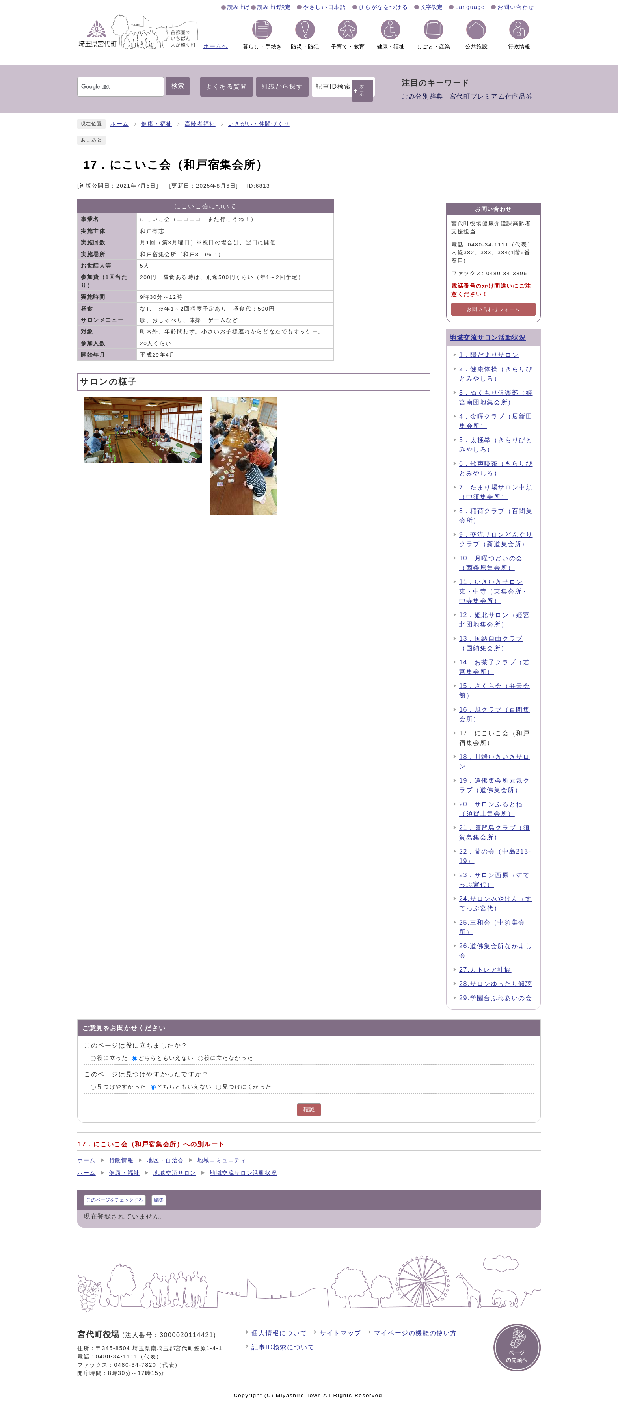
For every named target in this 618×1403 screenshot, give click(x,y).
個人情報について (279, 1333)
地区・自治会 (165, 1160)
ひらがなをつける (383, 7)
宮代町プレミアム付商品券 (491, 96)
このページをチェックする (114, 1200)
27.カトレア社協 (485, 969)
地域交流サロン (174, 1173)
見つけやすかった (121, 1087)
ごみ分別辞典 (422, 96)
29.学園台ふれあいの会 (495, 998)
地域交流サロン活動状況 (488, 337)
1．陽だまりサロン (489, 355)
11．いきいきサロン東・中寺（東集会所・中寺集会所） (494, 591)
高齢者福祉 (200, 124)
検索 (177, 85)
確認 (309, 1110)
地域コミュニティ (222, 1160)
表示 (362, 90)
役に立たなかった (228, 1058)
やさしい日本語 (324, 7)
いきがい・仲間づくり (259, 124)
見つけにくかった (247, 1087)
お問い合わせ (515, 7)
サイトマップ (340, 1333)
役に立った (112, 1058)
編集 (159, 1200)
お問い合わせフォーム (493, 309)
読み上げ (238, 7)
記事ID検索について (283, 1347)
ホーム (119, 124)
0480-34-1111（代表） (129, 1356)
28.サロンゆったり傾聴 (495, 984)
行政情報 (121, 1160)
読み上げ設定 (273, 7)
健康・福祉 (156, 124)
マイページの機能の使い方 (415, 1333)
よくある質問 (227, 86)
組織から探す (282, 86)
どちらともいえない (166, 1058)
